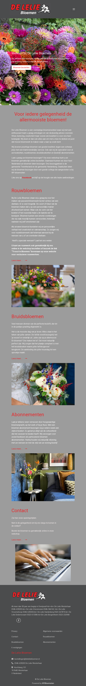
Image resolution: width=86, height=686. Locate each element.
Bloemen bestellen (21, 67)
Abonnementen (49, 642)
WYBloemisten (48, 683)
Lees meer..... (19, 260)
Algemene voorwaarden (52, 631)
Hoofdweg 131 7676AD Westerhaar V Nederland (20, 670)
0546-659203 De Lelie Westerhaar (27, 663)
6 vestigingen (17, 647)
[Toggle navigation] (73, 9)
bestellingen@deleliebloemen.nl (26, 659)
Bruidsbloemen (18, 642)
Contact (36, 67)
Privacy (14, 631)
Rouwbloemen (49, 637)
